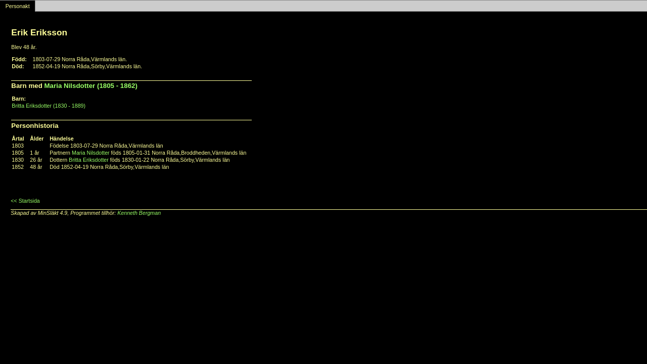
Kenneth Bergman (139, 213)
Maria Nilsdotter (91, 153)
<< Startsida (25, 201)
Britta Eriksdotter (89, 160)
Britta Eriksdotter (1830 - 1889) (48, 106)
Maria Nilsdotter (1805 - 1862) (90, 85)
